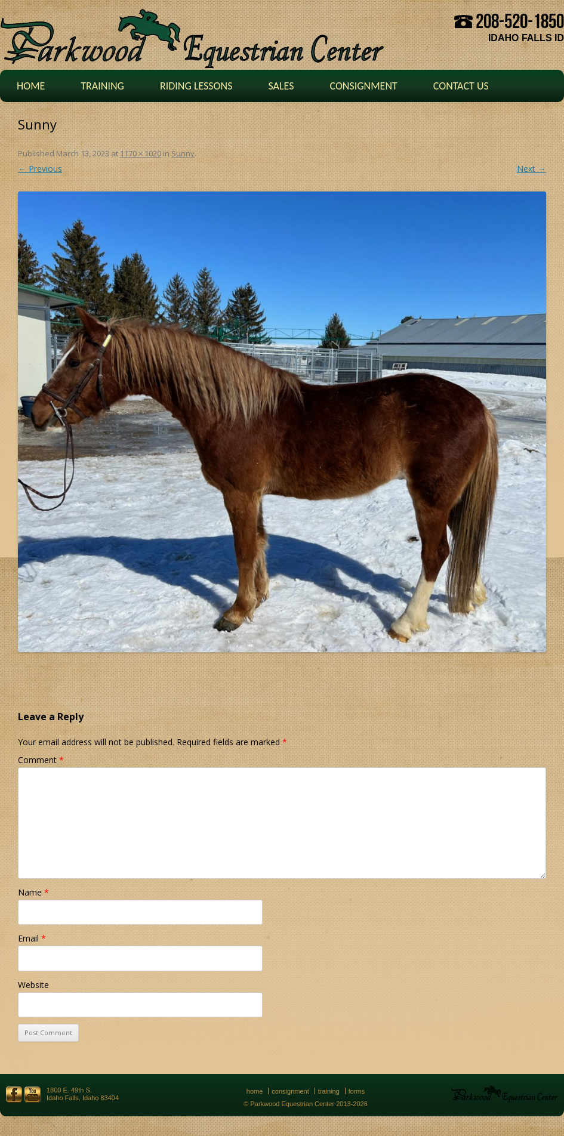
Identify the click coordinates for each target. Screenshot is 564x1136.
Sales (281, 85)
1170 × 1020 (140, 153)
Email (32, 938)
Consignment (363, 85)
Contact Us (461, 85)
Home (31, 85)
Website (33, 984)
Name (33, 892)
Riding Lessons (196, 85)
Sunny (183, 153)
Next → (531, 168)
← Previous (40, 168)
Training (102, 85)
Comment (41, 759)
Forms (357, 1091)
